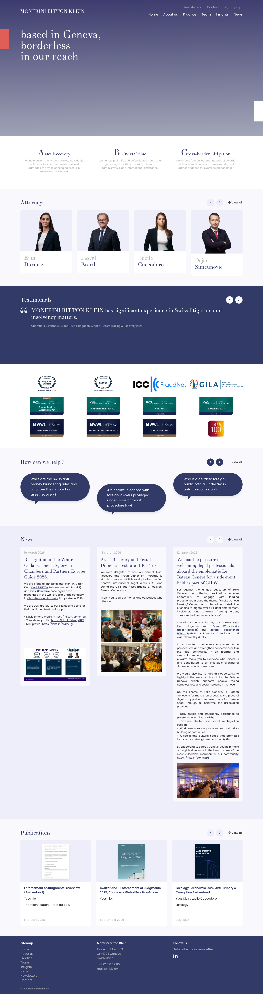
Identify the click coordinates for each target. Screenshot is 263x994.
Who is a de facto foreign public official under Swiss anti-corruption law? (205, 486)
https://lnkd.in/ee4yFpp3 (193, 757)
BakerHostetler (187, 630)
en (235, 8)
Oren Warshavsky (226, 626)
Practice (189, 14)
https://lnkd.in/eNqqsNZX (67, 620)
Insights (222, 14)
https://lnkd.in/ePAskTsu (70, 616)
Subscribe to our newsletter (193, 949)
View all (235, 202)
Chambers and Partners (42, 598)
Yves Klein (36, 591)
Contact (213, 7)
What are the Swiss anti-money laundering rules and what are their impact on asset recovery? (54, 489)
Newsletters (192, 7)
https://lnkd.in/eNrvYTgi (57, 624)
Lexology (182, 905)
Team (206, 14)
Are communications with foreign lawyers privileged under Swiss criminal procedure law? (128, 500)
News (238, 14)
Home (153, 14)
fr (241, 8)
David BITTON (39, 587)
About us (170, 14)
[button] (210, 202)
